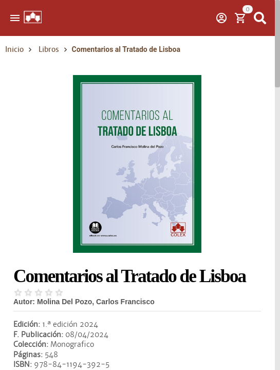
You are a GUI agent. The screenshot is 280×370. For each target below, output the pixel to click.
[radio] (18, 292)
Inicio (14, 49)
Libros (49, 49)
